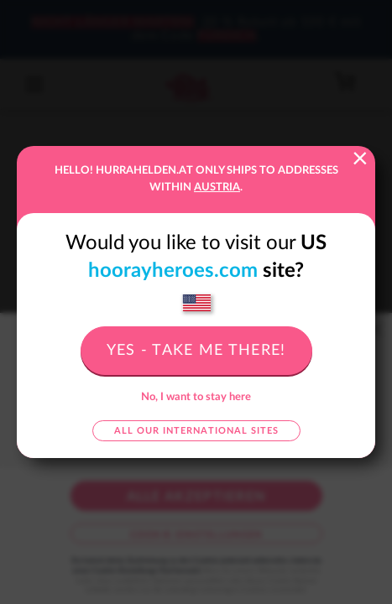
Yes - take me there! (196, 350)
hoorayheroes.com (173, 271)
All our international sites (196, 430)
